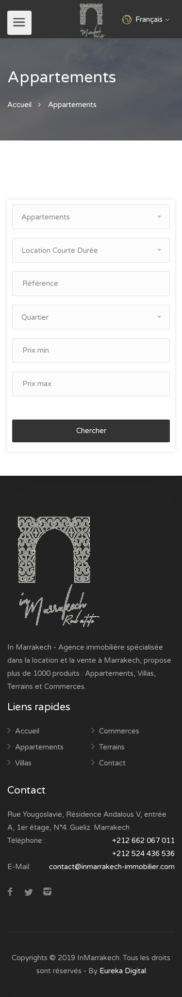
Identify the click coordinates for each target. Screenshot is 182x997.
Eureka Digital (122, 970)
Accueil (19, 104)
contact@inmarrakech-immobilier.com (112, 866)
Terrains (112, 747)
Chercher (91, 430)
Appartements (39, 747)
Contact (112, 763)
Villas (23, 763)
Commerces (119, 731)
